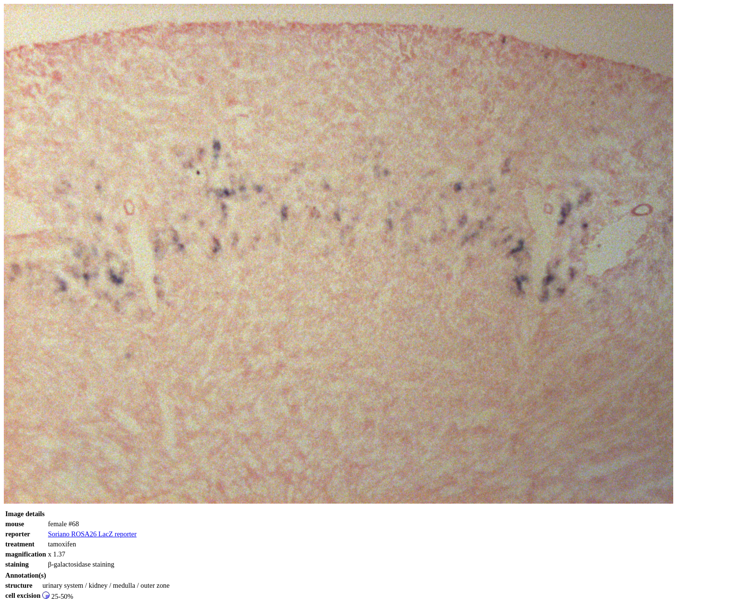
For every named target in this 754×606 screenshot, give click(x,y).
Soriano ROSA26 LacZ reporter (92, 534)
